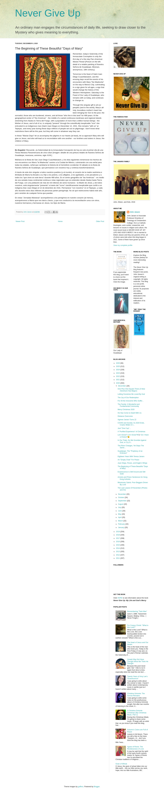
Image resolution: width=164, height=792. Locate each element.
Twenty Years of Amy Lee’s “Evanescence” (137, 677)
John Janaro (135, 212)
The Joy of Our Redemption (128, 398)
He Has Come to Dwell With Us (129, 413)
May (120, 514)
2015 (118, 545)
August (121, 504)
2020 (118, 383)
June (120, 511)
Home (60, 221)
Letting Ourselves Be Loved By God (131, 394)
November (122, 494)
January (121, 527)
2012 (118, 555)
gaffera (80, 787)
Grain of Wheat (121, 764)
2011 (118, 558)
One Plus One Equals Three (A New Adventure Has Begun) (131, 390)
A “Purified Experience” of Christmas (131, 432)
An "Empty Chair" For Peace (128, 460)
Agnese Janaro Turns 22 (127, 420)
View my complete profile (122, 245)
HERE (120, 598)
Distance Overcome (125, 416)
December (122, 386)
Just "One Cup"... (124, 428)
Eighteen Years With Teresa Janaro (131, 456)
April (120, 517)
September (122, 501)
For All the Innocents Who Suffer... (131, 401)
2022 (118, 376)
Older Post (100, 221)
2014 (118, 548)
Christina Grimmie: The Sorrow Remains (136, 695)
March (120, 521)
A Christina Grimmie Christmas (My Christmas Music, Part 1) (136, 713)
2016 (118, 542)
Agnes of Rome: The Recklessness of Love (135, 748)
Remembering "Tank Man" (137, 611)
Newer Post (20, 221)
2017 (118, 538)
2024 (118, 370)
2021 (118, 380)
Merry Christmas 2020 (126, 410)
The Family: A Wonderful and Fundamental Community (129, 405)
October (121, 497)
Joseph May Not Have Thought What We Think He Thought (137, 661)
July (120, 507)
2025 (118, 366)
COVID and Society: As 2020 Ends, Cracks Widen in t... (131, 424)
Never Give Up (47, 13)
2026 (118, 363)
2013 (118, 552)
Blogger (97, 787)
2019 (118, 532)
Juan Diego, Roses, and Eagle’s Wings (132, 463)
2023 (118, 373)
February (121, 524)
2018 (118, 535)
